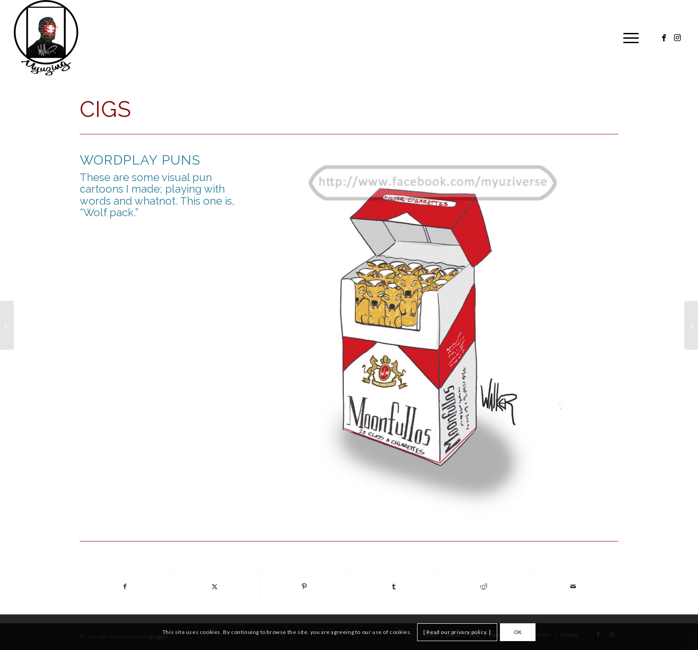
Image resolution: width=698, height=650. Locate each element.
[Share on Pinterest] (304, 586)
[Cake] (7, 325)
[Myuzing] (46, 38)
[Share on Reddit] (483, 586)
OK (518, 632)
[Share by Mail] (573, 586)
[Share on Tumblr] (393, 586)
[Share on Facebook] (125, 586)
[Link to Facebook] (664, 37)
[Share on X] (214, 586)
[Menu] (628, 38)
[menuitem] (628, 38)
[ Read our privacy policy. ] (457, 632)
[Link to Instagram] (677, 37)
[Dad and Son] (691, 325)
